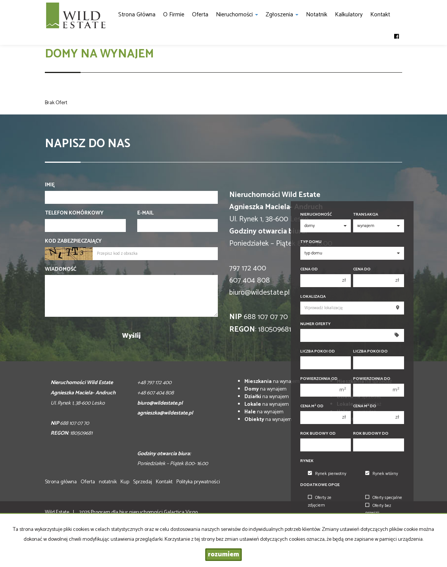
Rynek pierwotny (327, 473)
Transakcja (365, 215)
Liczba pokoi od (317, 351)
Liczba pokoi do (370, 351)
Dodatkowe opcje (320, 485)
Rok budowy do (370, 434)
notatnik (316, 14)
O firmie (173, 14)
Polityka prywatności (198, 482)
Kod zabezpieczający (73, 241)
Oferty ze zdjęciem (319, 501)
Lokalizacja (313, 297)
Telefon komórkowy (74, 213)
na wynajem (272, 381)
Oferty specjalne (383, 497)
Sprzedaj (142, 482)
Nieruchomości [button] (237, 14)
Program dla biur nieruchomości (127, 512)
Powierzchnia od (319, 379)
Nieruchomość (316, 215)
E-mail (145, 213)
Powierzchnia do (371, 379)
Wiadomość (60, 269)
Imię (50, 185)
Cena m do (364, 406)
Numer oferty (315, 324)
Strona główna (136, 14)
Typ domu (311, 242)
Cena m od (311, 406)
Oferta (200, 14)
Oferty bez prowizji (378, 509)
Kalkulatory (349, 14)
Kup (124, 482)
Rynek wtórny (381, 473)
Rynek (307, 461)
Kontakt (380, 14)
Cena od (309, 269)
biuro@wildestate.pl (259, 292)
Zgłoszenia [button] (282, 14)
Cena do (362, 269)
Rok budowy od (318, 434)
